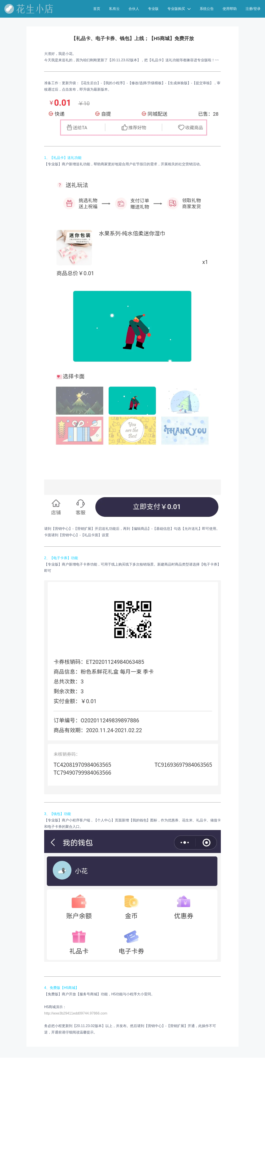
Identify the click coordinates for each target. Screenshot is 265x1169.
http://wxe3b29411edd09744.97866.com (75, 1013)
